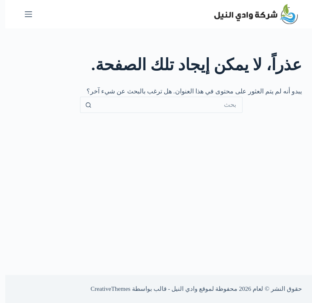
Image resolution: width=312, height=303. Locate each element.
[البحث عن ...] (164, 105)
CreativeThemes (105, 289)
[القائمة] (23, 14)
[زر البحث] (83, 105)
